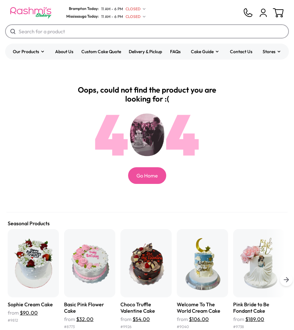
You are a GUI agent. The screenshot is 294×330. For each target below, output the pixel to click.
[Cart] (263, 12)
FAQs (175, 51)
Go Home (147, 175)
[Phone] (247, 12)
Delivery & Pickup (145, 51)
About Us (64, 51)
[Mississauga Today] (104, 17)
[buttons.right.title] (286, 279)
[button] (28, 52)
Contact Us (241, 51)
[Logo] (31, 12)
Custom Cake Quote (101, 51)
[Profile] (263, 12)
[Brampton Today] (104, 9)
